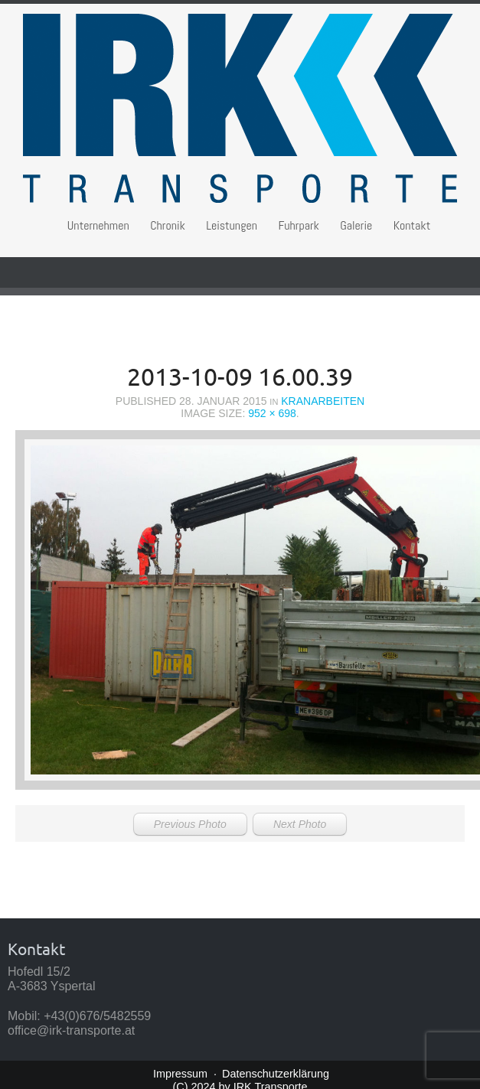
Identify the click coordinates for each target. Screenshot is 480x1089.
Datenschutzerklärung (275, 1074)
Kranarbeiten (322, 401)
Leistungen (231, 225)
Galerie (356, 225)
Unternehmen (98, 225)
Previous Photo (190, 824)
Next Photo (299, 824)
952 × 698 (272, 413)
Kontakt (412, 225)
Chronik (167, 225)
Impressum (180, 1074)
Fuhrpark (298, 225)
